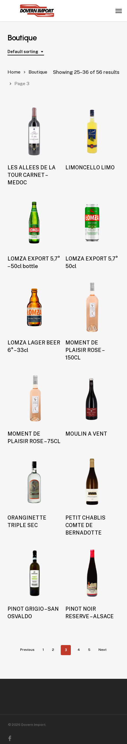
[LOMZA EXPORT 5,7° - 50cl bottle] (34, 223)
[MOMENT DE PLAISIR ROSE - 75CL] (34, 398)
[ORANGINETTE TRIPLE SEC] (34, 482)
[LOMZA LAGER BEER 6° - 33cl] (34, 306)
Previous (27, 650)
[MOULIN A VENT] (92, 398)
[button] (118, 11)
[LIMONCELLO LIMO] (92, 131)
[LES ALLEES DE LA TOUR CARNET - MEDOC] (34, 131)
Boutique (38, 72)
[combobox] (25, 51)
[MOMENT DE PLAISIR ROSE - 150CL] (92, 306)
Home (13, 72)
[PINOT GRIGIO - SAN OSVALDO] (34, 573)
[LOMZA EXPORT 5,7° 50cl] (92, 223)
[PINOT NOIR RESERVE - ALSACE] (92, 573)
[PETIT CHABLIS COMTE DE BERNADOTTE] (92, 482)
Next (102, 650)
